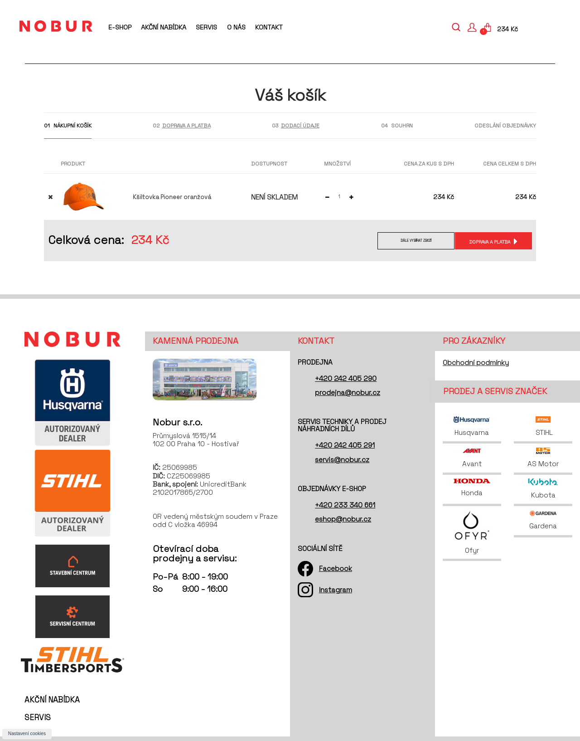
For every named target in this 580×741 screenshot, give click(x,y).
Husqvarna (472, 426)
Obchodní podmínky (476, 362)
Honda (472, 487)
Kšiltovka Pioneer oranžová (172, 197)
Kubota (543, 488)
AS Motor (543, 458)
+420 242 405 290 (346, 378)
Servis (206, 27)
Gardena (543, 520)
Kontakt (269, 27)
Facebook (335, 568)
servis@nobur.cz (342, 459)
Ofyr (472, 532)
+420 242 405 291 (345, 445)
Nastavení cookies (27, 733)
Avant (472, 458)
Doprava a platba (488, 241)
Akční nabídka (163, 27)
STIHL (543, 426)
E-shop (119, 27)
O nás (236, 27)
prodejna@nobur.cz (347, 392)
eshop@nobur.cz (343, 519)
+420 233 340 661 (345, 505)
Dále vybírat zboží (407, 241)
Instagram (335, 589)
